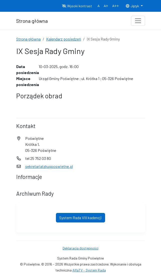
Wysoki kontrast (77, 6)
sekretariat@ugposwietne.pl (49, 166)
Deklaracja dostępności (80, 248)
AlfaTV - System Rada (89, 270)
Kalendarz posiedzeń (63, 39)
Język (132, 6)
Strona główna (28, 39)
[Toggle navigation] (138, 21)
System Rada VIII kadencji (80, 217)
